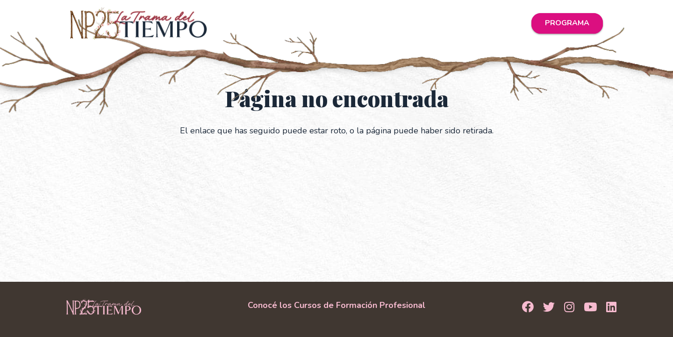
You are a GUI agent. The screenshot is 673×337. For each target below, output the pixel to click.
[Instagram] (569, 307)
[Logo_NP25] (138, 23)
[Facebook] (528, 307)
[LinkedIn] (611, 307)
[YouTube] (590, 307)
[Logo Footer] (104, 307)
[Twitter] (549, 307)
